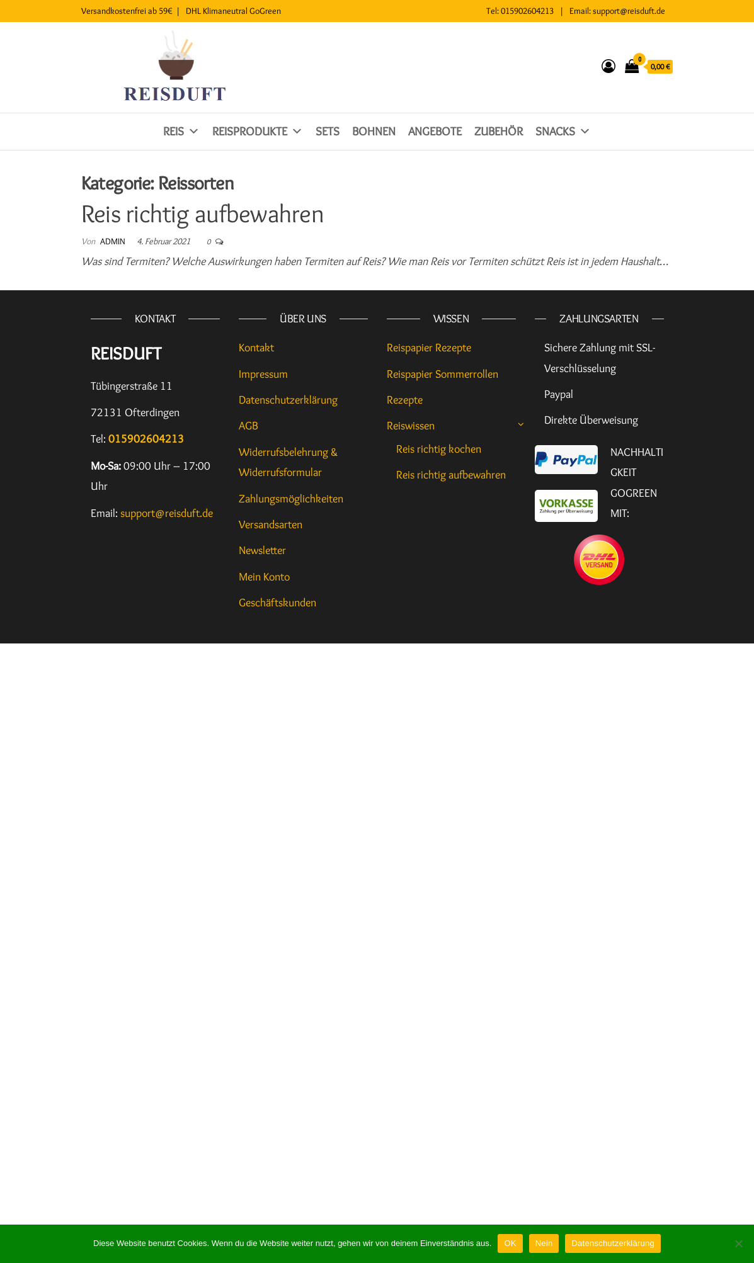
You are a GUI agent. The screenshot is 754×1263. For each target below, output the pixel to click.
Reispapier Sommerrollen (442, 374)
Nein (544, 1243)
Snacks (563, 131)
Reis (181, 131)
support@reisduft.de (629, 10)
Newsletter (262, 550)
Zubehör (498, 131)
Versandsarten (270, 524)
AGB (248, 426)
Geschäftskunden (277, 602)
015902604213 (527, 10)
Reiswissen (411, 426)
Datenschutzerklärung (288, 400)
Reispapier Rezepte (429, 347)
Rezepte (405, 400)
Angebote (435, 131)
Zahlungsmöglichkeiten (291, 499)
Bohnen (374, 131)
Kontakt (256, 347)
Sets (328, 131)
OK (510, 1243)
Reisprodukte (257, 131)
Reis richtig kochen (438, 449)
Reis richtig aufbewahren (202, 213)
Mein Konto (264, 577)
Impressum (263, 374)
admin (113, 241)
